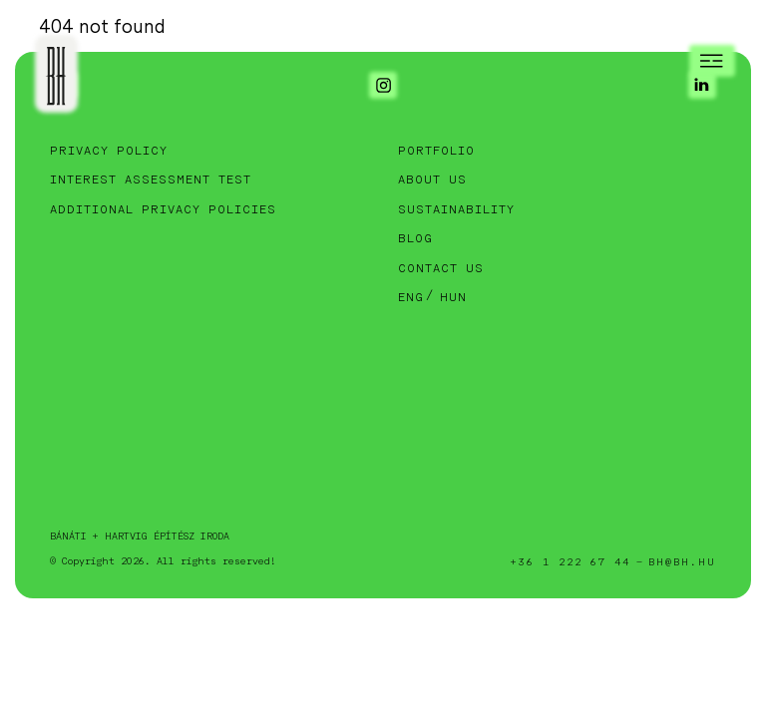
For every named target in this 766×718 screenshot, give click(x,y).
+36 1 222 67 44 (570, 562)
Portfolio (436, 151)
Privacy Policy (109, 151)
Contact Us (441, 268)
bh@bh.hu (682, 562)
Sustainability (456, 209)
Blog (415, 238)
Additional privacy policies (163, 209)
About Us (432, 180)
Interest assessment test (150, 180)
